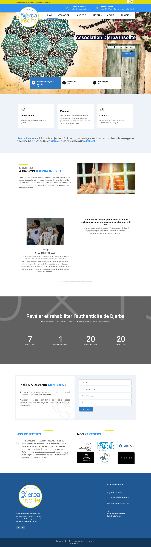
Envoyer (86, 409)
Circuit (110, 15)
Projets (125, 15)
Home (49, 15)
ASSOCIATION (64, 15)
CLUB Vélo (81, 15)
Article (96, 15)
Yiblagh (45, 249)
